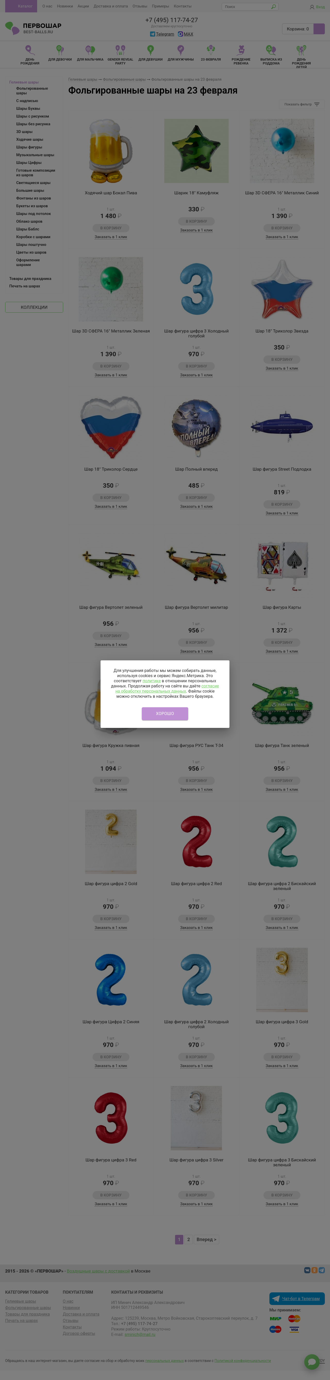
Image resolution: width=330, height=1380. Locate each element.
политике (152, 680)
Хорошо (165, 713)
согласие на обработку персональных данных (167, 689)
